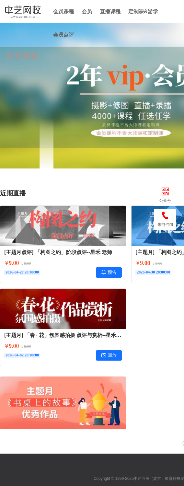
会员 (87, 11)
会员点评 (63, 35)
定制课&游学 (143, 11)
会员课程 (63, 11)
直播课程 (110, 11)
